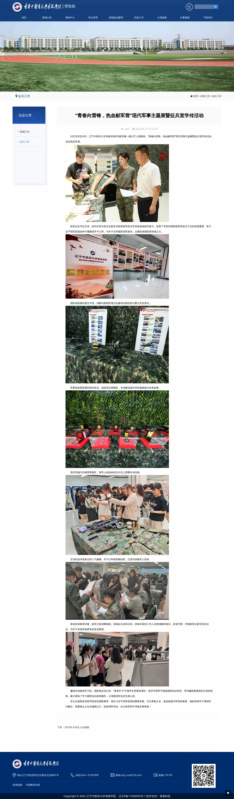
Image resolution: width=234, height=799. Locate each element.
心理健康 (162, 17)
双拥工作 (24, 131)
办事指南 (185, 17)
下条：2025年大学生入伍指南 (73, 727)
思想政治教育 (116, 17)
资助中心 (70, 17)
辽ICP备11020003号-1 (132, 796)
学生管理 (93, 17)
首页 (24, 17)
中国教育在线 (33, 784)
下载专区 (208, 17)
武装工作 (139, 17)
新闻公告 (47, 17)
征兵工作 (216, 96)
